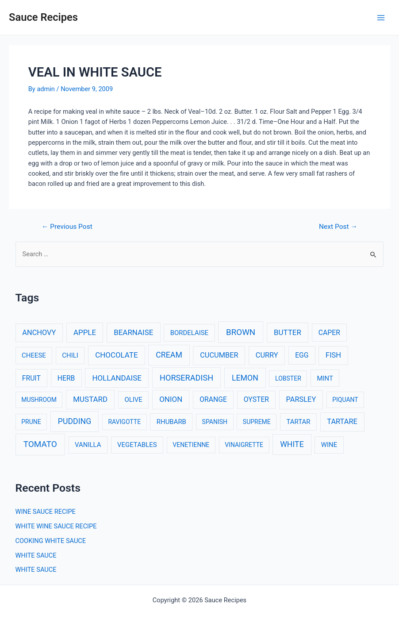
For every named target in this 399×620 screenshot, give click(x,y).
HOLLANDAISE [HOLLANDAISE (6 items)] (116, 378)
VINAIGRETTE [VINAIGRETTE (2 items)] (244, 444)
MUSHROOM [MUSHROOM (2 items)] (39, 399)
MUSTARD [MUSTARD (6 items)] (90, 399)
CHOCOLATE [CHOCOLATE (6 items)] (116, 354)
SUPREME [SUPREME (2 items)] (257, 421)
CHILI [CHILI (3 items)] (70, 355)
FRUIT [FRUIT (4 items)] (31, 378)
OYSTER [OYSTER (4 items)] (256, 399)
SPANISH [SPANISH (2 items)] (214, 421)
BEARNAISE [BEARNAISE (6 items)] (133, 332)
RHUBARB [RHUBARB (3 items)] (171, 422)
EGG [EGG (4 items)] (301, 355)
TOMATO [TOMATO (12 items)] (40, 444)
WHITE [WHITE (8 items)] (292, 444)
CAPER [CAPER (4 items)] (329, 332)
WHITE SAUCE (36, 555)
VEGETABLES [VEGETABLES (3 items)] (137, 445)
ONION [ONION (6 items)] (170, 399)
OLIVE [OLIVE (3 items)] (133, 400)
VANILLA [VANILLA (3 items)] (88, 445)
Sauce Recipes (43, 17)
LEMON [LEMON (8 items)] (245, 378)
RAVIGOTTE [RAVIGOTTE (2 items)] (124, 421)
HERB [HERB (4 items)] (66, 378)
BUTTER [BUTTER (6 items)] (287, 332)
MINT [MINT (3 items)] (325, 378)
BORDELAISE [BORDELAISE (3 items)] (189, 333)
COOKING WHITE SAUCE (50, 541)
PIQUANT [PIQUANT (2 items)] (345, 399)
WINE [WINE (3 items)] (329, 445)
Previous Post (67, 227)
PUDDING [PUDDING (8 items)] (74, 421)
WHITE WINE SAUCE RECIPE (56, 526)
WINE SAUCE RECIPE (45, 512)
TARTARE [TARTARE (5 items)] (342, 421)
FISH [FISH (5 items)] (333, 355)
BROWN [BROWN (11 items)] (240, 332)
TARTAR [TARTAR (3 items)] (298, 422)
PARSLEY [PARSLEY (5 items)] (301, 399)
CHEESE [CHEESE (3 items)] (34, 355)
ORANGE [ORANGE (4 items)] (213, 399)
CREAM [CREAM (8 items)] (169, 354)
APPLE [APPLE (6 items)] (84, 332)
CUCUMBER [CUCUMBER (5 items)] (219, 355)
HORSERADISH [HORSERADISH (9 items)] (186, 377)
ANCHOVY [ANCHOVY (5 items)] (39, 332)
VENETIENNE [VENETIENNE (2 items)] (191, 444)
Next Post (338, 227)
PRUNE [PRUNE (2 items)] (31, 421)
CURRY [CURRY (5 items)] (267, 355)
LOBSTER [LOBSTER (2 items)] (288, 378)
